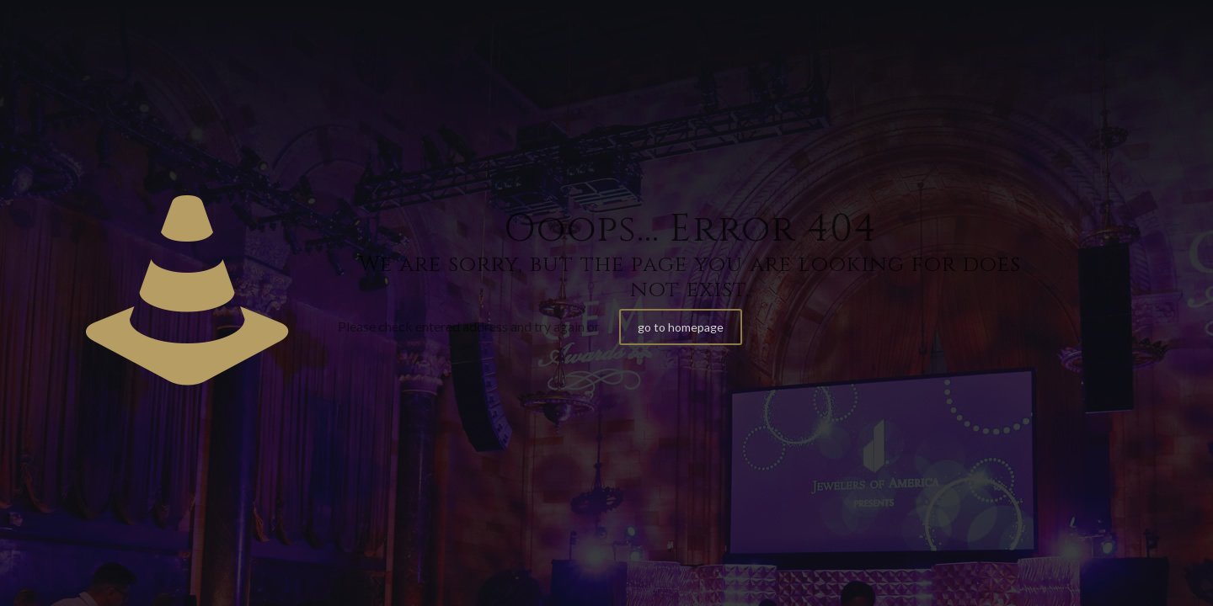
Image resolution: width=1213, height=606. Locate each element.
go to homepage (681, 327)
